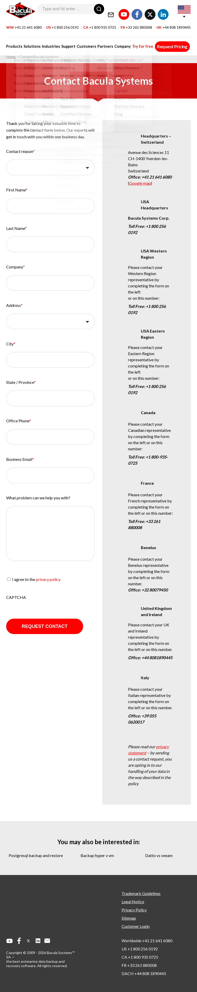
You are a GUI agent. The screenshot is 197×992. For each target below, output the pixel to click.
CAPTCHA (16, 597)
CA (99, 23)
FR (136, 23)
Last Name (16, 228)
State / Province (21, 382)
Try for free (136, 42)
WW (24, 23)
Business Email (20, 459)
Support (66, 42)
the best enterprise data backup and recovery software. (35, 963)
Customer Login (136, 926)
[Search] (99, 9)
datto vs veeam (159, 855)
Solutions (31, 42)
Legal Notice (133, 901)
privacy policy (48, 579)
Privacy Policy (134, 909)
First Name (16, 189)
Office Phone (18, 420)
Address (14, 305)
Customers (83, 42)
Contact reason (20, 151)
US (62, 23)
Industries (49, 42)
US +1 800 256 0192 (140, 948)
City (10, 343)
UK (173, 23)
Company (117, 42)
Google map (140, 183)
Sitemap (129, 918)
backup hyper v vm (97, 855)
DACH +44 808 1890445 (144, 973)
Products (14, 42)
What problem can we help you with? (38, 497)
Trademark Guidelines (141, 893)
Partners (101, 42)
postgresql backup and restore (36, 855)
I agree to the (36, 579)
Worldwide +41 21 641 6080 (147, 940)
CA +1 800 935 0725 (140, 957)
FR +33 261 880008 (139, 965)
